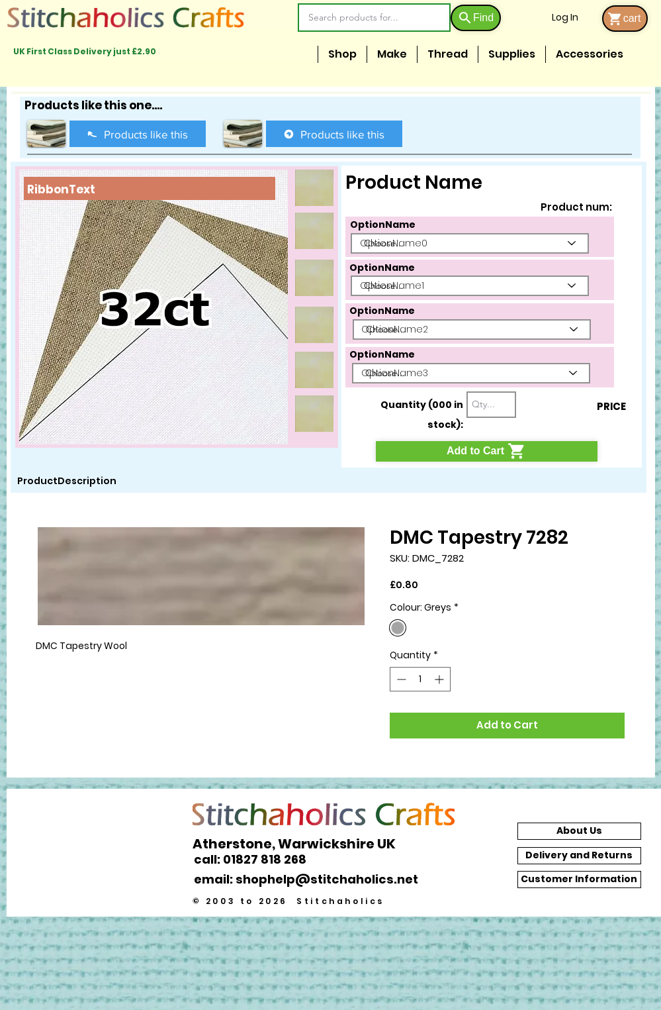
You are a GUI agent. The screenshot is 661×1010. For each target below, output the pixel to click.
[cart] (625, 18)
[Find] (476, 18)
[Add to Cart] (486, 451)
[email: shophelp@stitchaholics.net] (309, 879)
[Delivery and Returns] (579, 855)
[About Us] (579, 831)
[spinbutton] (420, 679)
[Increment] (440, 679)
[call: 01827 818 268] (257, 859)
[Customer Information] (579, 879)
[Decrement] (400, 679)
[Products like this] (137, 134)
